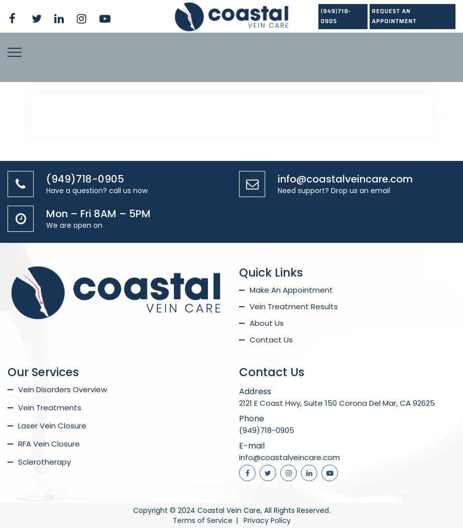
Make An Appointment (291, 290)
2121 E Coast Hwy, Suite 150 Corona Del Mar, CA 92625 (337, 403)
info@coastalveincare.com (345, 179)
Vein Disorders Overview (62, 389)
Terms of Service (203, 520)
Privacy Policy (267, 520)
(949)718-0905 (336, 16)
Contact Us (271, 339)
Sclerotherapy (44, 462)
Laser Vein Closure (52, 425)
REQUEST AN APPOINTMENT (394, 16)
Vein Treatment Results (294, 306)
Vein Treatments (49, 407)
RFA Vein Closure (49, 443)
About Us (267, 323)
